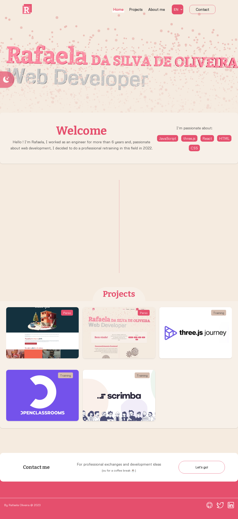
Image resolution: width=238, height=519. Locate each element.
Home (118, 9)
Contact (202, 9)
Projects (135, 9)
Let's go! (201, 467)
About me (156, 9)
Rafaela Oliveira (19, 505)
